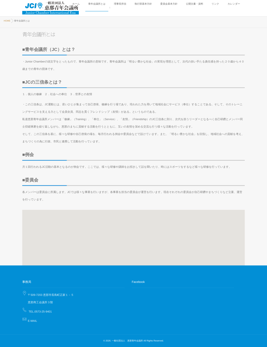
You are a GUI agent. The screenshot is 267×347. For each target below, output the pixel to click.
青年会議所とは (149, 7)
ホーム (136, 7)
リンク (226, 7)
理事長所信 (164, 7)
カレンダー (238, 7)
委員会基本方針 (196, 7)
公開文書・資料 (213, 7)
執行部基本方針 (179, 7)
